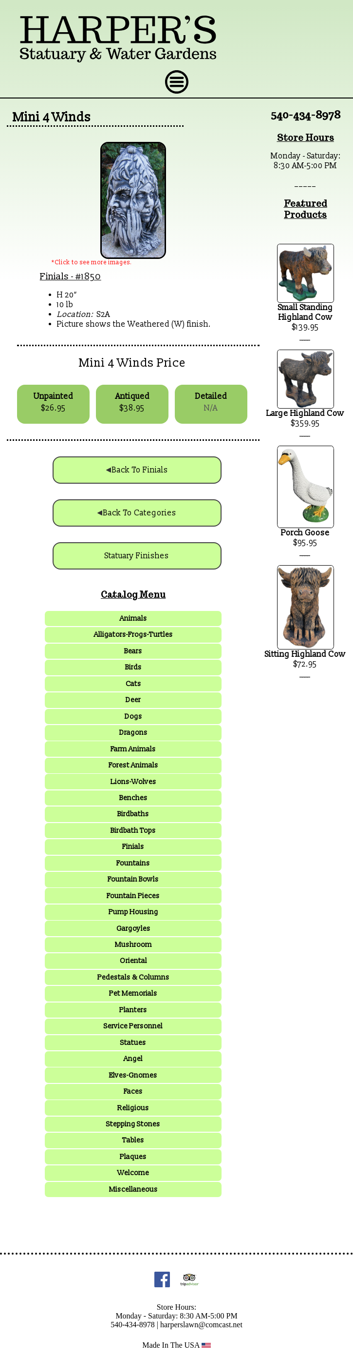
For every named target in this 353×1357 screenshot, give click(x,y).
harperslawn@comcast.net (201, 1324)
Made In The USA (176, 1345)
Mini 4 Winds (52, 117)
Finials (54, 276)
